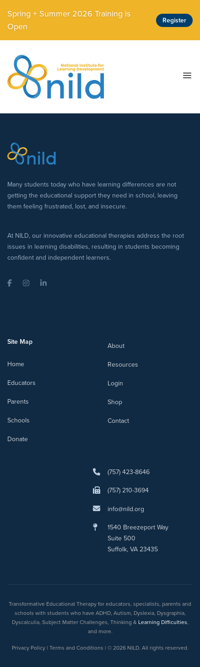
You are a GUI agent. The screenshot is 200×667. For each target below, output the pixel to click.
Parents (18, 401)
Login (115, 383)
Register (174, 20)
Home (15, 364)
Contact (118, 421)
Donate (17, 439)
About (116, 346)
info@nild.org (126, 509)
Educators (21, 383)
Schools (18, 420)
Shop (115, 402)
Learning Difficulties (162, 622)
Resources (123, 364)
